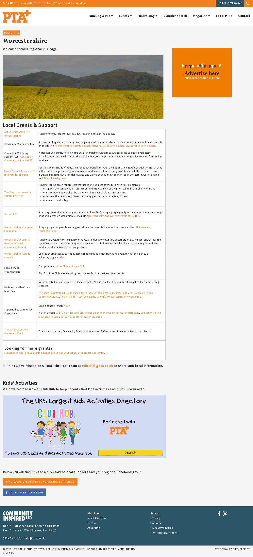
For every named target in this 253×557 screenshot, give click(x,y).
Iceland (74, 312)
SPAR (158, 312)
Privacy (155, 518)
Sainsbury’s (147, 312)
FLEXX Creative (241, 549)
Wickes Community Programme (124, 296)
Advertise (93, 528)
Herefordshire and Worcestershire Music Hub (114, 216)
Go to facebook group (24, 492)
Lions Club (62, 266)
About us (93, 513)
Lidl (82, 312)
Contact (244, 16)
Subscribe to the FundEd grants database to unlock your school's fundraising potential (54, 352)
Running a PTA (101, 16)
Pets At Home (137, 293)
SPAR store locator (49, 316)
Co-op (65, 312)
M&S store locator (116, 312)
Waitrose (97, 316)
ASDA (67, 306)
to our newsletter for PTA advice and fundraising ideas (44, 3)
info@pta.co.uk (35, 538)
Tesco (64, 316)
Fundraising (148, 16)
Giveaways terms (162, 528)
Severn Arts (11, 214)
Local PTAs (224, 16)
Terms (155, 513)
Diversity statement (164, 533)
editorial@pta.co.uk (97, 366)
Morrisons (133, 312)
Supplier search (175, 16)
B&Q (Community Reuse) (78, 293)
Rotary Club (78, 266)
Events (125, 16)
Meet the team (97, 518)
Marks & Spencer (95, 312)
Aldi (58, 312)
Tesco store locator (80, 316)
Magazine (201, 16)
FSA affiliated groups (54, 178)
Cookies (156, 523)
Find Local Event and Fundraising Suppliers (40, 481)
